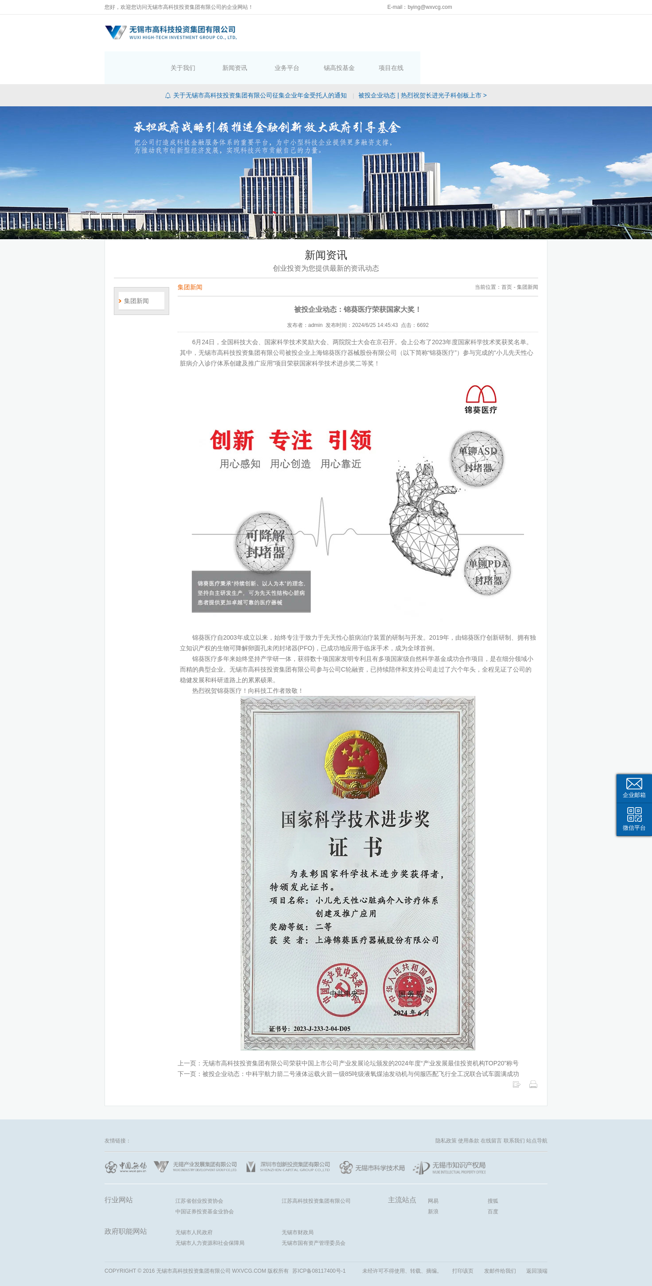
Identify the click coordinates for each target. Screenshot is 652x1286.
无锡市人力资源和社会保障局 (209, 1210)
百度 (493, 1179)
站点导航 (536, 1108)
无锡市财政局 (298, 1200)
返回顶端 (536, 1238)
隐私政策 (446, 1108)
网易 (433, 1168)
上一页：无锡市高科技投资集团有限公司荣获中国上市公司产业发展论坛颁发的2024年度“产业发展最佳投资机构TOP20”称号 (348, 1030)
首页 (263, 31)
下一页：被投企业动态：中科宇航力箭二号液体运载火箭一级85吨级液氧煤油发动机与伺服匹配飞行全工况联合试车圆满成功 (349, 1041)
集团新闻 (136, 268)
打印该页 (462, 1238)
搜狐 (493, 1168)
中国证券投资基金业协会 (204, 1179)
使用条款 (468, 1108)
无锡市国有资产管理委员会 (313, 1210)
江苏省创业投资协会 (199, 1168)
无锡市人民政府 (194, 1200)
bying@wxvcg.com (430, 7)
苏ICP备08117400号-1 (318, 1238)
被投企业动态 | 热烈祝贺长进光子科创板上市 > (422, 62)
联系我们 (514, 1108)
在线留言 (491, 1108)
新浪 (433, 1179)
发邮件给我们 (500, 1238)
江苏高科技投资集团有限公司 (316, 1168)
